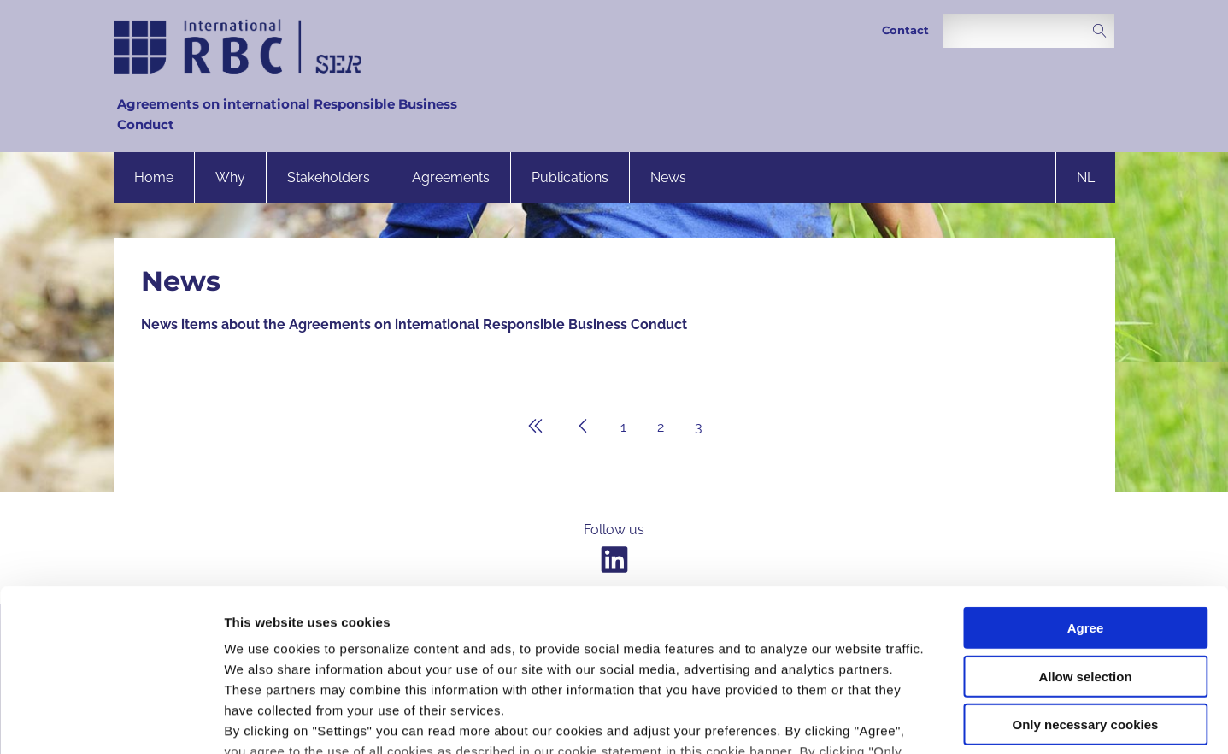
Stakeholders (328, 177)
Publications (570, 177)
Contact (905, 30)
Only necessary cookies (1086, 586)
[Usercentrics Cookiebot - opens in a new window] (110, 720)
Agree (1085, 489)
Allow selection (1084, 537)
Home (153, 177)
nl (1086, 177)
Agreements (451, 177)
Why (230, 177)
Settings (882, 720)
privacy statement (618, 653)
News (668, 177)
